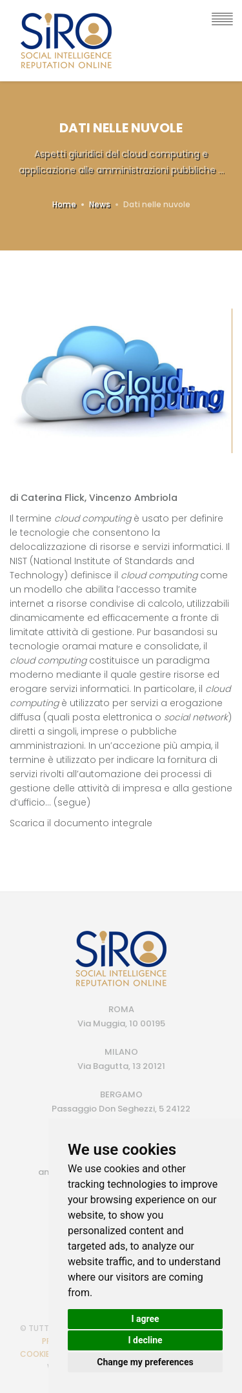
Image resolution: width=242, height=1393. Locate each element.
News (99, 204)
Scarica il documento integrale (81, 823)
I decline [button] (145, 1340)
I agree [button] (145, 1319)
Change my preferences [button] (145, 1362)
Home (64, 204)
